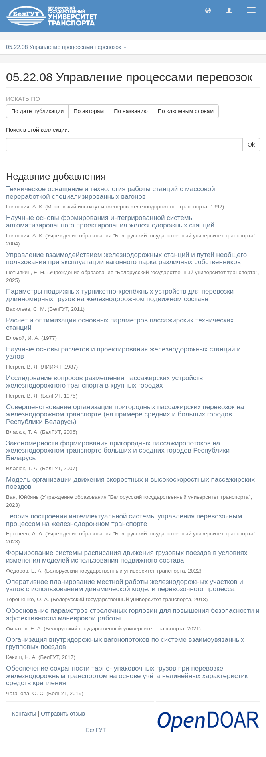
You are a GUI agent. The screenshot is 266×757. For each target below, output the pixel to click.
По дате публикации (37, 111)
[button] (208, 10)
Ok (251, 144)
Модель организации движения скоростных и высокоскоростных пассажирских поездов (130, 483)
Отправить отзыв (63, 713)
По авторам (88, 111)
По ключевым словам (186, 111)
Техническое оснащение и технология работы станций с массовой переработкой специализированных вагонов (110, 192)
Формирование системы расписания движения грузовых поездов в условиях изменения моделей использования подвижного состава (127, 556)
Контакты (24, 713)
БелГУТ (96, 730)
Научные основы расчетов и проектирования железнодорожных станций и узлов (123, 353)
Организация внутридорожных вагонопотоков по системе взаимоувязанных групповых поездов (125, 643)
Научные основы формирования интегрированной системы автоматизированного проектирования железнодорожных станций (110, 221)
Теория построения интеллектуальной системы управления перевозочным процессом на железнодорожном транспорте (124, 520)
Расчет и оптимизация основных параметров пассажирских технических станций (120, 323)
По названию (131, 111)
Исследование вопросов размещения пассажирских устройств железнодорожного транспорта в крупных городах (104, 381)
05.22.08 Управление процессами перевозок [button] (66, 47)
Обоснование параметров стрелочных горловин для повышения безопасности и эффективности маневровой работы (133, 614)
